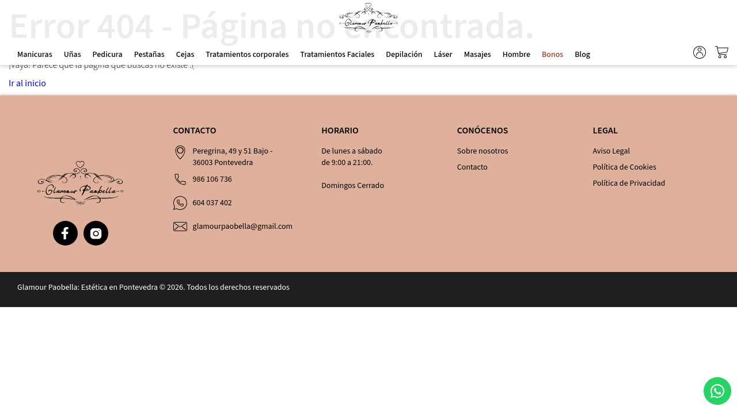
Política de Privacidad (628, 183)
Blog (582, 54)
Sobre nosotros (482, 151)
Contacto (472, 167)
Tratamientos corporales (247, 54)
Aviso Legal (611, 151)
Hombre (516, 54)
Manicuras (34, 54)
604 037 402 (212, 203)
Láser (443, 54)
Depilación (404, 54)
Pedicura (108, 54)
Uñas (72, 54)
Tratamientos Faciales (337, 54)
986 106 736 (212, 179)
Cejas (185, 54)
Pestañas (149, 54)
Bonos (552, 54)
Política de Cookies (624, 167)
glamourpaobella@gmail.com (243, 226)
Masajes (477, 54)
